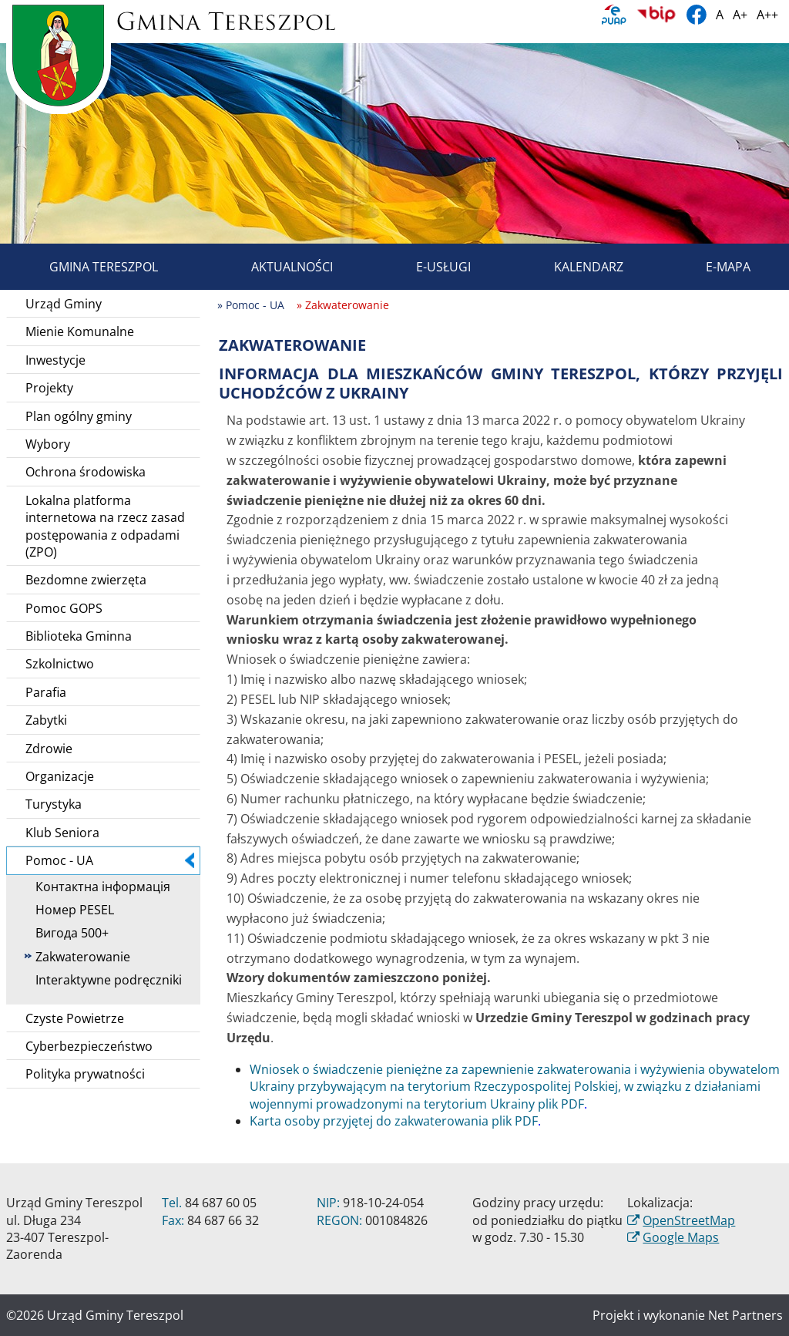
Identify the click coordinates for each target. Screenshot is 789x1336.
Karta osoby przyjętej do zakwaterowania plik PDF (394, 1120)
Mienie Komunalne (79, 331)
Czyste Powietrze (74, 1018)
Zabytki (46, 720)
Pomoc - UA (109, 860)
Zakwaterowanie (77, 956)
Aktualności (274, 267)
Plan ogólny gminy (78, 416)
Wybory (47, 444)
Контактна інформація (97, 886)
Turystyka (53, 804)
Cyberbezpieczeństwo (89, 1046)
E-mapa (710, 267)
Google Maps (681, 1237)
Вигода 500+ (67, 932)
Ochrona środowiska (85, 471)
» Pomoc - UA (250, 305)
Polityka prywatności (85, 1073)
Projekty (49, 387)
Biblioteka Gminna (78, 636)
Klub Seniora (62, 832)
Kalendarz (571, 267)
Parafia (45, 692)
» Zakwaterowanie (343, 305)
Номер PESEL (69, 909)
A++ (767, 14)
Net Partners (745, 1315)
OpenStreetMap (689, 1220)
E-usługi (426, 267)
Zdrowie (48, 748)
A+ (740, 14)
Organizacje (59, 776)
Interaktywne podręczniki (103, 979)
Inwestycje (55, 360)
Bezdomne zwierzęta (85, 579)
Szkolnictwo (59, 663)
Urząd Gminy (63, 303)
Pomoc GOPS (63, 608)
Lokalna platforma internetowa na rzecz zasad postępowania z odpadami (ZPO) (105, 526)
